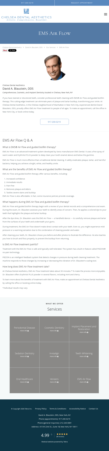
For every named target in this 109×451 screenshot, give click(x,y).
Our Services (51, 47)
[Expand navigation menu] (105, 14)
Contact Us (93, 408)
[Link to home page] (26, 14)
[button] (54, 122)
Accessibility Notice (77, 408)
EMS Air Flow (64, 47)
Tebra (65, 442)
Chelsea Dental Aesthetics (12, 47)
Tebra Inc (28, 409)
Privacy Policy (40, 408)
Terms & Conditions (58, 408)
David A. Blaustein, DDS (34, 47)
